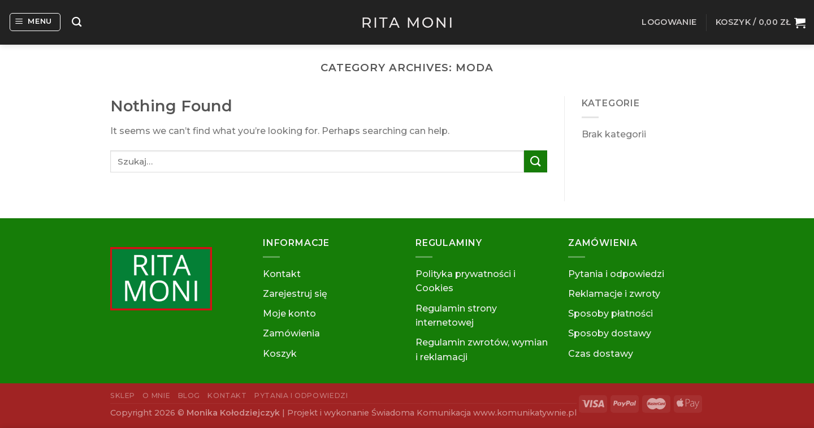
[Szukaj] (76, 22)
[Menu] (35, 22)
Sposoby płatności (610, 313)
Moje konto (289, 313)
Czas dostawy (600, 353)
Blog (189, 395)
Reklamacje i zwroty (614, 293)
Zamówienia (291, 333)
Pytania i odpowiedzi (616, 274)
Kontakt (282, 274)
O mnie (156, 395)
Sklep (122, 395)
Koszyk (280, 353)
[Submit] (535, 161)
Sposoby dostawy (609, 333)
